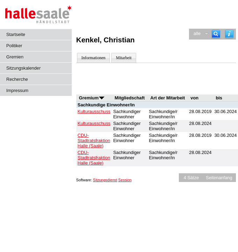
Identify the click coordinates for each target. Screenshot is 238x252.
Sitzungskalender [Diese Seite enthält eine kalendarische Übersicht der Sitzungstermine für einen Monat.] (23, 68)
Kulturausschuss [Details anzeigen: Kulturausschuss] (94, 111)
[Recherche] (216, 34)
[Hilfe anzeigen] (229, 34)
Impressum (17, 90)
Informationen (94, 57)
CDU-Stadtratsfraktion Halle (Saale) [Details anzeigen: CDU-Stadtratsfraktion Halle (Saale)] (94, 140)
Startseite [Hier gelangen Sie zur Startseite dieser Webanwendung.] (15, 34)
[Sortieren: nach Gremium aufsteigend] (102, 97)
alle (197, 33)
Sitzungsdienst (105, 180)
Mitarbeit (124, 57)
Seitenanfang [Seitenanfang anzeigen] (219, 177)
